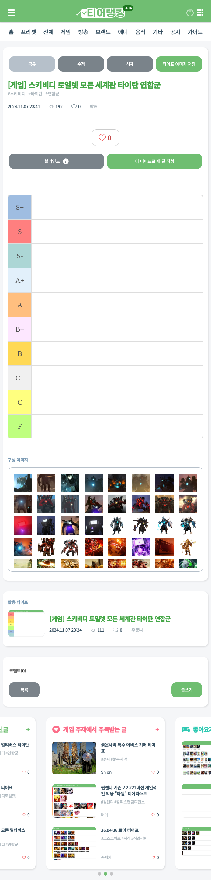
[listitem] (105, 207)
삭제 (130, 64)
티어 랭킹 (100, 13)
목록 (24, 690)
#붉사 (105, 759)
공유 (32, 64)
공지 (182, 32)
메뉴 (200, 12)
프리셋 (21, 32)
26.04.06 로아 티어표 (120, 830)
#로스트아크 (111, 838)
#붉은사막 (119, 759)
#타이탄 (35, 93)
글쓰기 (186, 690)
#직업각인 (139, 838)
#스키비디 (16, 93)
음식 (144, 32)
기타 (163, 32)
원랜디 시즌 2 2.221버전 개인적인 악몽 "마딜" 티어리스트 (129, 790)
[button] (99, 874)
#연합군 (52, 93)
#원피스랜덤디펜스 (129, 802)
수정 (81, 64)
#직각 (125, 838)
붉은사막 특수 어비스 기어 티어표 (128, 748)
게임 (62, 32)
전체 (43, 32)
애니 (125, 32)
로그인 (190, 13)
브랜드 (103, 32)
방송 (81, 32)
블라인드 (56, 161)
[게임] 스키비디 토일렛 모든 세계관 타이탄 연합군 (109, 618)
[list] (105, 316)
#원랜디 (107, 802)
